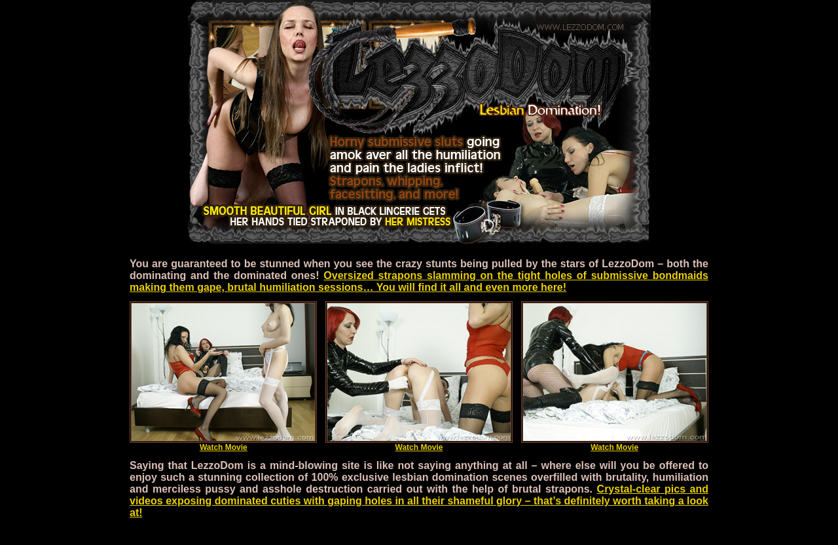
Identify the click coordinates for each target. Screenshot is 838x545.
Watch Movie (223, 444)
